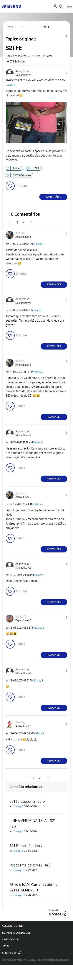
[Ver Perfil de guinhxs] (19, 233)
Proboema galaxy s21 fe (29, 865)
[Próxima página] (30, 222)
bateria (17, 168)
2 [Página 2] (23, 222)
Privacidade (10, 939)
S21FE (36, 168)
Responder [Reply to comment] (54, 284)
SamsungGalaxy (22, 175)
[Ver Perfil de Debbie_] (20, 722)
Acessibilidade (12, 925)
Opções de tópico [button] (60, 37)
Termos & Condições (16, 932)
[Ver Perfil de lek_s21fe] (20, 616)
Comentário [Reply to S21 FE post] (53, 197)
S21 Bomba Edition (25, 846)
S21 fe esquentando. (26, 801)
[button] (60, 72)
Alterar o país (12, 953)
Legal (6, 946)
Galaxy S (10, 85)
